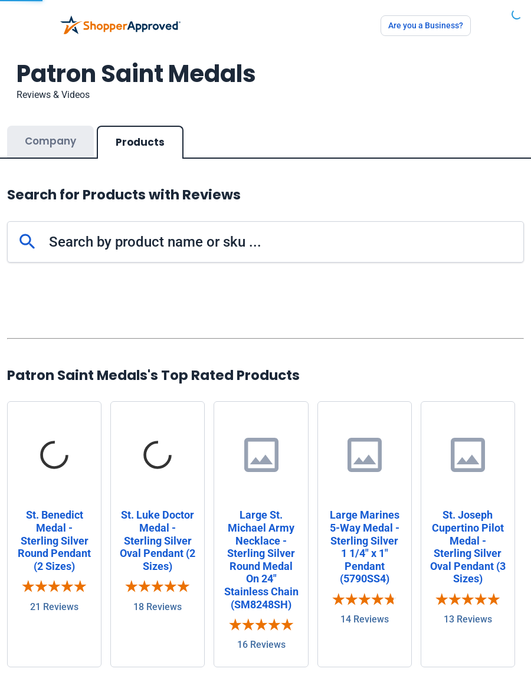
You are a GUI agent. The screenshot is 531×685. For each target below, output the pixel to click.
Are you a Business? (425, 25)
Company (50, 141)
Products (140, 142)
